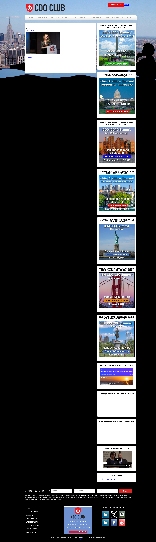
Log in (126, 5)
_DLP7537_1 (30, 31)
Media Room (127, 17)
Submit (125, 490)
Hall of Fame (31, 529)
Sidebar (29, 57)
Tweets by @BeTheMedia (107, 479)
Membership (66, 17)
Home (31, 17)
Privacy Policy (101, 497)
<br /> (115, 404)
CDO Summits (42, 18)
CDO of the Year (111, 18)
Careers (54, 18)
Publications (80, 17)
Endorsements (95, 17)
